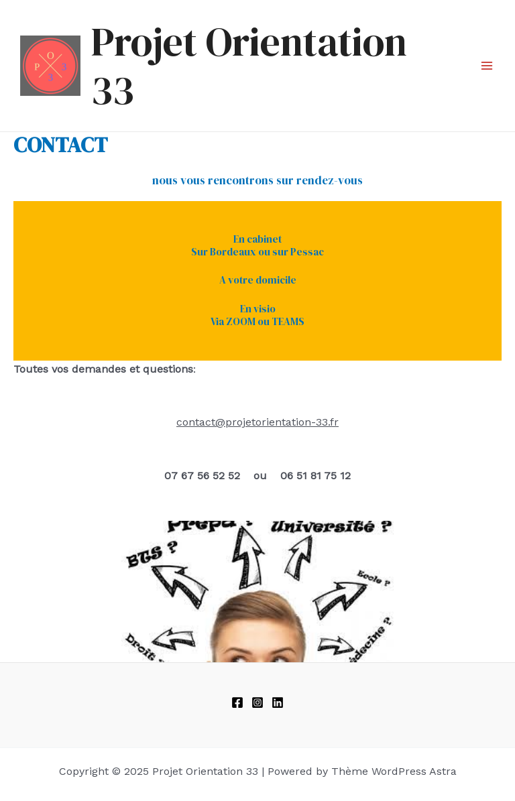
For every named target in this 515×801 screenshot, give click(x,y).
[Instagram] (257, 702)
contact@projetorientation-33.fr (257, 422)
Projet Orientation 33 (249, 65)
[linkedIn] (278, 702)
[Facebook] (237, 702)
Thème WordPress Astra (394, 771)
